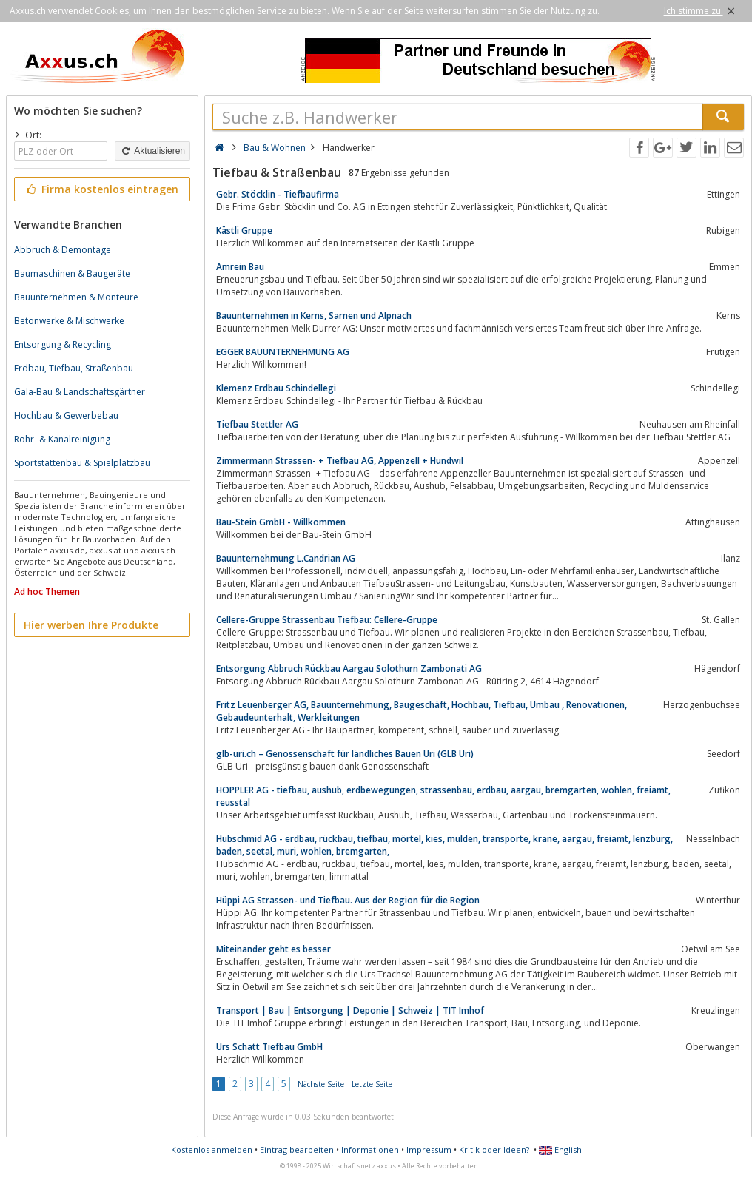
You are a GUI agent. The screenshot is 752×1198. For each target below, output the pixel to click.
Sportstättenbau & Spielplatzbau (82, 463)
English (560, 1149)
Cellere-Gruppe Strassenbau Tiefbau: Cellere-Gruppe (326, 619)
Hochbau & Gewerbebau (66, 415)
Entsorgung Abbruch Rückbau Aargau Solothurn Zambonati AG (349, 668)
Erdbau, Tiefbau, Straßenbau (73, 368)
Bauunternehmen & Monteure (76, 297)
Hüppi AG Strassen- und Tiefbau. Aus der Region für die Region (348, 900)
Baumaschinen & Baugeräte (72, 273)
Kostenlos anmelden (211, 1149)
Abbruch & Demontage (62, 249)
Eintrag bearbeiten (297, 1149)
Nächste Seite (321, 1084)
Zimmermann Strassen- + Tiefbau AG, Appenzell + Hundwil (339, 460)
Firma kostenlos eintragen (101, 189)
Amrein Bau (240, 266)
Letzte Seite (372, 1084)
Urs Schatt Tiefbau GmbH (269, 1046)
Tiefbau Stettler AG (257, 424)
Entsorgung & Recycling (62, 344)
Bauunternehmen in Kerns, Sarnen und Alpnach (314, 315)
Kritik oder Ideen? (494, 1149)
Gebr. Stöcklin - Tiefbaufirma (277, 194)
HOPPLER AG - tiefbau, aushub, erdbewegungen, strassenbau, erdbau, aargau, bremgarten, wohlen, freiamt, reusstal (443, 796)
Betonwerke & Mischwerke (69, 320)
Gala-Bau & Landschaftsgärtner (79, 392)
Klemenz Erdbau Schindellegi (276, 388)
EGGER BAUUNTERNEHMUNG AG (282, 352)
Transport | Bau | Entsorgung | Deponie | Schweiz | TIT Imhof (350, 1010)
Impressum (428, 1149)
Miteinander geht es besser (273, 949)
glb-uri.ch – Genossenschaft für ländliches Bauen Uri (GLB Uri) (345, 753)
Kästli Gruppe (244, 230)
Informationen (370, 1149)
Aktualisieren (152, 151)
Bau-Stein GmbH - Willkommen (281, 522)
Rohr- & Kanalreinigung (62, 439)
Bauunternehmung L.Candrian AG (285, 558)
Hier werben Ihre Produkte (91, 625)
